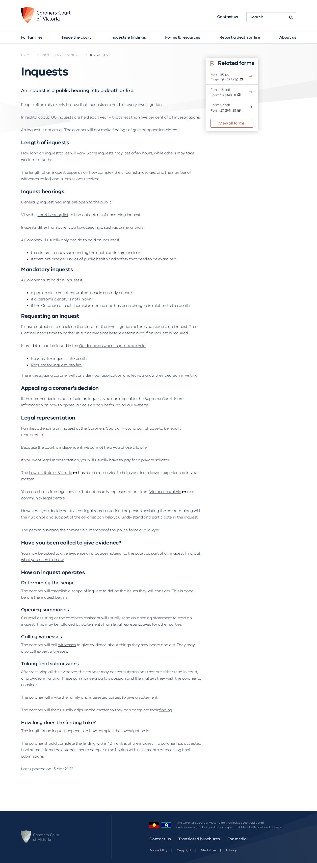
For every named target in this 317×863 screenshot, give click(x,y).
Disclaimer (208, 850)
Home (26, 55)
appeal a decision (79, 405)
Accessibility (158, 850)
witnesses (67, 645)
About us (287, 37)
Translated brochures (199, 839)
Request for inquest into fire (56, 365)
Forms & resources (182, 37)
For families (31, 37)
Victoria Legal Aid (165, 491)
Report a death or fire (239, 37)
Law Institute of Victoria (50, 472)
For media (237, 839)
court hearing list (52, 215)
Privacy (231, 850)
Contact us (227, 17)
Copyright (184, 850)
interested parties (105, 697)
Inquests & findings (128, 37)
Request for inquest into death (58, 358)
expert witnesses (52, 651)
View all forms (232, 123)
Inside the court (76, 37)
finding (165, 710)
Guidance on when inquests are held (112, 345)
